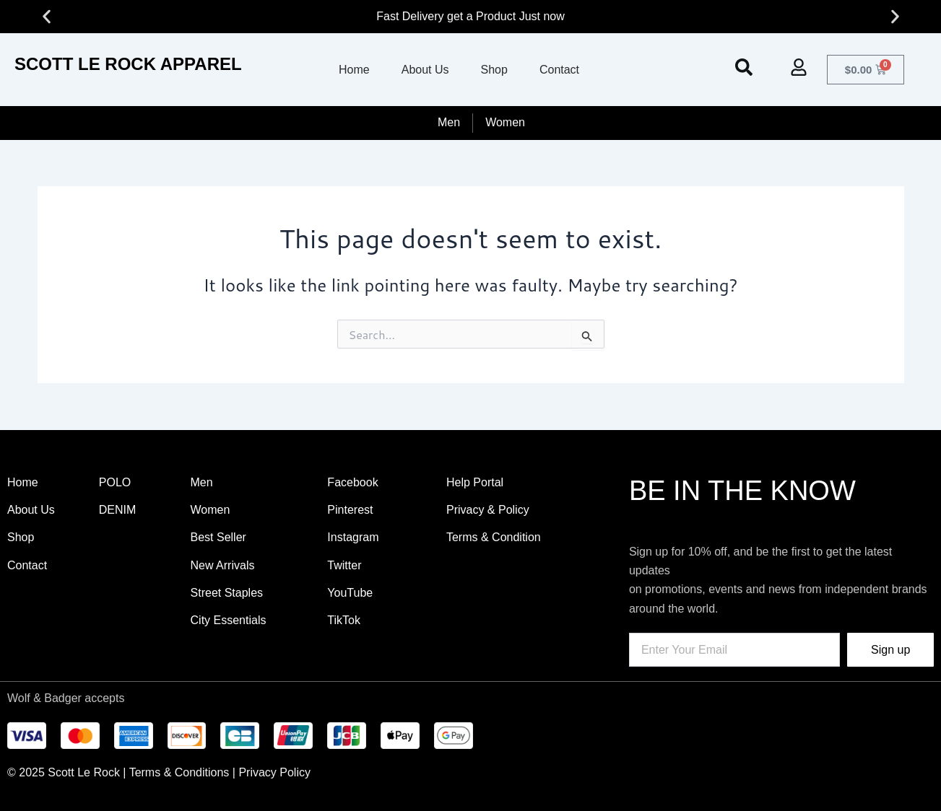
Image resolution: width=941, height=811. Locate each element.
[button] (47, 17)
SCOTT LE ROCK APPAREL (128, 64)
